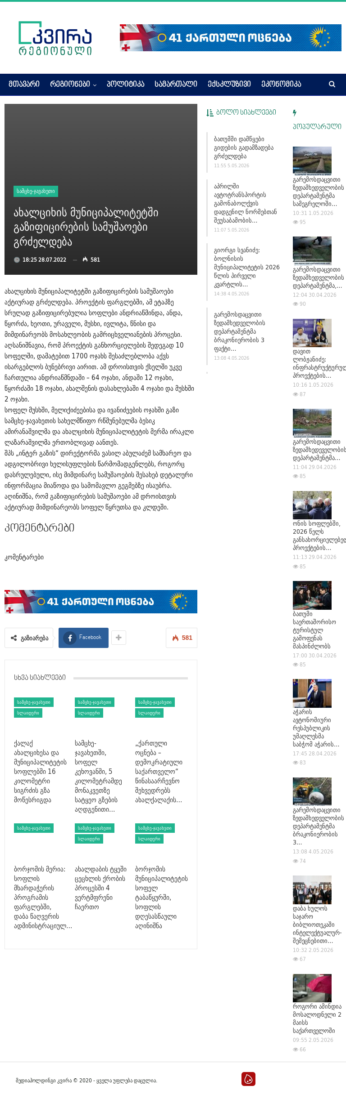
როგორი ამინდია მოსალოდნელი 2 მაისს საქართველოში (317, 1018)
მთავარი (24, 85)
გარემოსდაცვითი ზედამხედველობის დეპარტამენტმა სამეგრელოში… (318, 191)
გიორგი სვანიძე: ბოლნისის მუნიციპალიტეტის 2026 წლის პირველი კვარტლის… (247, 267)
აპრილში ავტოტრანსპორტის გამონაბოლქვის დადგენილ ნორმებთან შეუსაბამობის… (245, 203)
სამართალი (176, 85)
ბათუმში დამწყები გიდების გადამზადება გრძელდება (243, 147)
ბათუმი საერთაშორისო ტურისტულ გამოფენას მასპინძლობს (314, 630)
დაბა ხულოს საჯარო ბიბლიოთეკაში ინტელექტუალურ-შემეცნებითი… (317, 924)
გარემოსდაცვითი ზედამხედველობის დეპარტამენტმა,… (318, 277)
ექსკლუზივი (229, 85)
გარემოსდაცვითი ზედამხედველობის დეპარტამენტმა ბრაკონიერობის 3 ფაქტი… (239, 331)
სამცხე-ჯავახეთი (36, 191)
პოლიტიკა (125, 85)
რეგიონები (70, 85)
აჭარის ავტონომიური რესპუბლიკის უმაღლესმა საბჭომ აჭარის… (316, 728)
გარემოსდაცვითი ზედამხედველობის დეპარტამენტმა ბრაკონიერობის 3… (318, 826)
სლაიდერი (28, 712)
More (269, 85)
